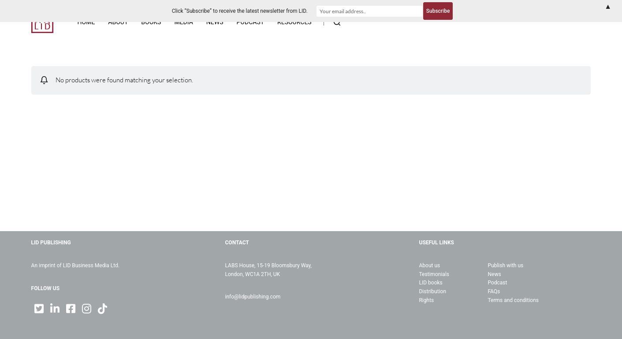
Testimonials (434, 274)
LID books (430, 283)
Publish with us (505, 265)
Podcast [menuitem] (250, 22)
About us (429, 265)
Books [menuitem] (151, 22)
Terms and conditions (513, 300)
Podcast (497, 283)
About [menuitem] (118, 22)
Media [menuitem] (183, 22)
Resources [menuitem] (294, 22)
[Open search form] (337, 22)
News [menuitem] (214, 22)
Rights (426, 300)
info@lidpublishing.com (253, 297)
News (494, 274)
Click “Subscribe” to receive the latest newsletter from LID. (240, 11)
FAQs (494, 291)
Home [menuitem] (86, 22)
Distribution (432, 291)
